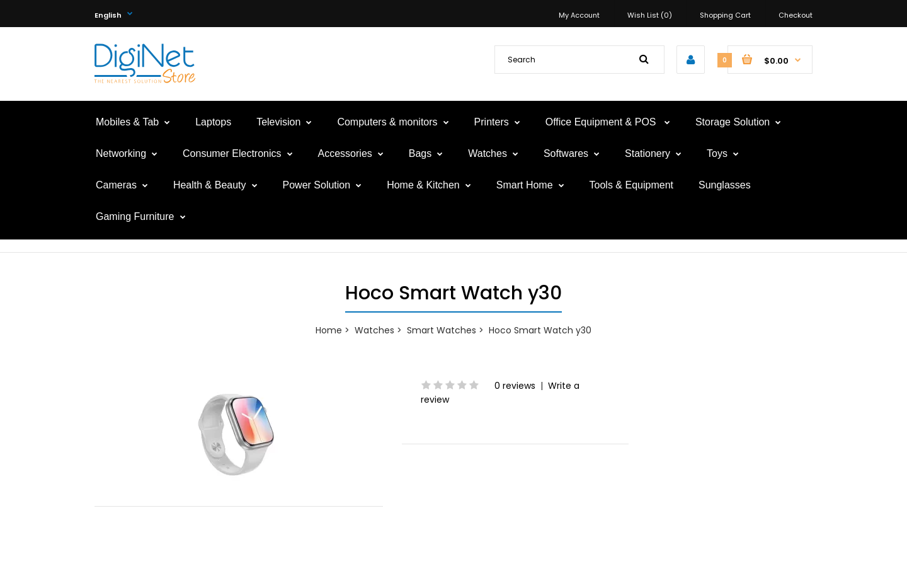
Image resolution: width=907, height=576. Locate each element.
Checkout (796, 15)
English (108, 15)
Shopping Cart (725, 15)
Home (329, 330)
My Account (579, 15)
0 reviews (514, 385)
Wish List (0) (649, 15)
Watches (374, 330)
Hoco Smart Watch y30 (540, 330)
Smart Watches (441, 330)
